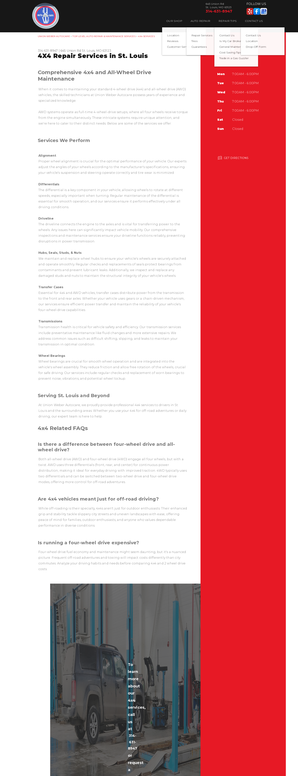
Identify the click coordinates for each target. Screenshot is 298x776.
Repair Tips (228, 21)
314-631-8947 (219, 11)
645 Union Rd (70, 50)
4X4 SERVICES (146, 36)
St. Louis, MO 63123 (96, 50)
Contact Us (254, 21)
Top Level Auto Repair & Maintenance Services (103, 36)
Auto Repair (200, 21)
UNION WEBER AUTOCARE (54, 36)
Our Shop (174, 21)
